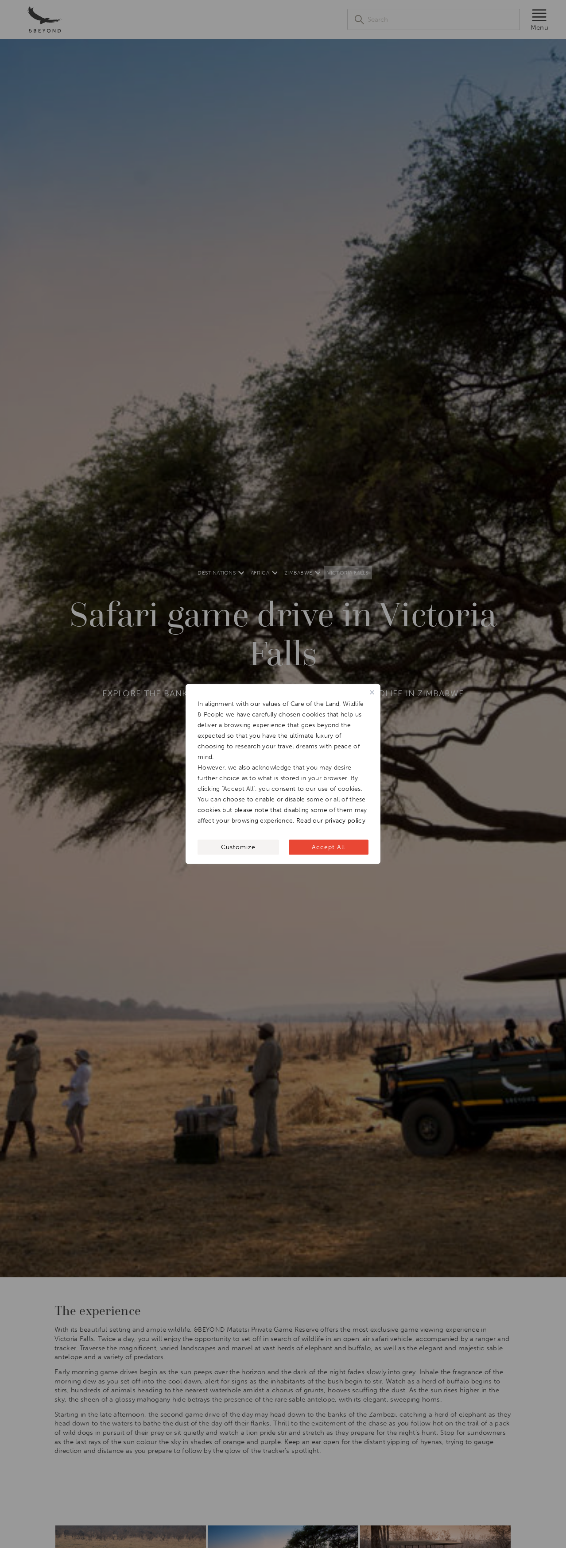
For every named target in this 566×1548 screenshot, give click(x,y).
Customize (238, 847)
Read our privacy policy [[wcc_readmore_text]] (330, 820)
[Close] (372, 692)
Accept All (328, 847)
